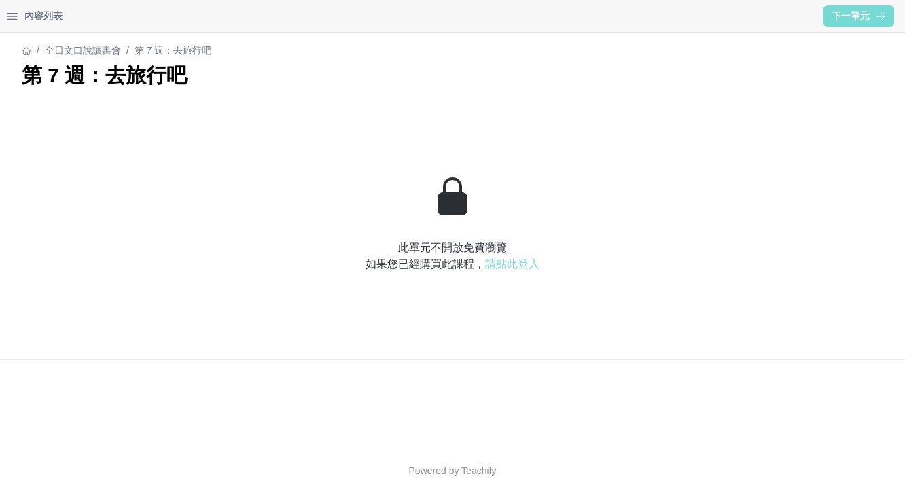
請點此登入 (393, 264)
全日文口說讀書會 (83, 50)
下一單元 (859, 15)
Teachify (359, 470)
